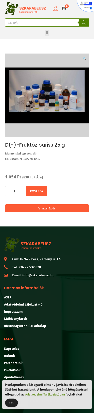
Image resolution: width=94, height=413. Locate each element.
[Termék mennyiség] (14, 191)
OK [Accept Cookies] (11, 403)
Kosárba (36, 191)
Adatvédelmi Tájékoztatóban (45, 395)
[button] (47, 33)
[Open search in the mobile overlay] (47, 22)
